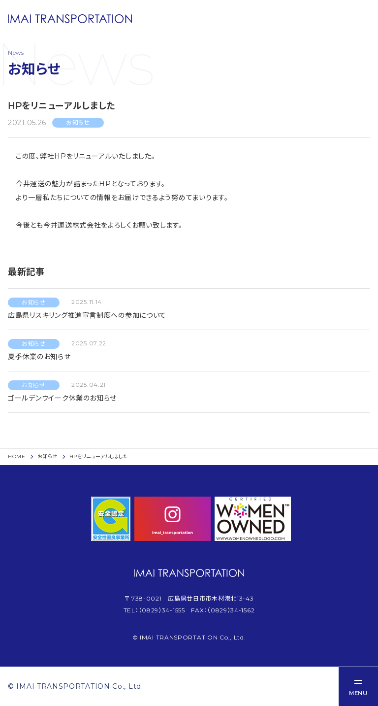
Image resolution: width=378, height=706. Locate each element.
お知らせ (47, 456)
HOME (17, 456)
